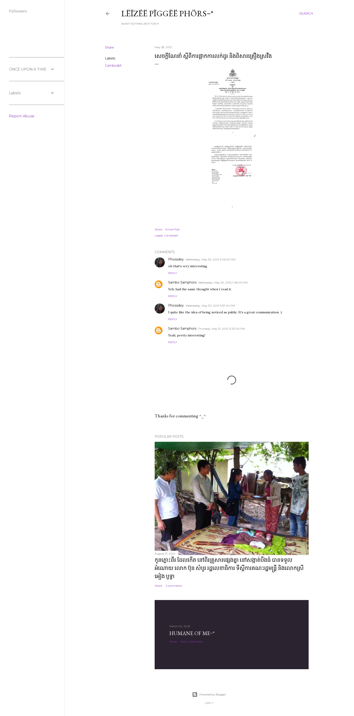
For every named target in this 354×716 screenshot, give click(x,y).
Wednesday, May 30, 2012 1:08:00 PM (223, 282)
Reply (172, 273)
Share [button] (109, 47)
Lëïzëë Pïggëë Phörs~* (167, 13)
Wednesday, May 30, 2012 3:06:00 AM (210, 259)
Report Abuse (21, 116)
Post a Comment (191, 641)
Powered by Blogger (209, 694)
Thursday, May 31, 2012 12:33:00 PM (221, 328)
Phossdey (176, 259)
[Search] (306, 13)
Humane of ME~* (192, 633)
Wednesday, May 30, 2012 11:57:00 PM (210, 305)
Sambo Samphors (182, 282)
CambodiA (113, 66)
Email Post (172, 229)
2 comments (173, 585)
